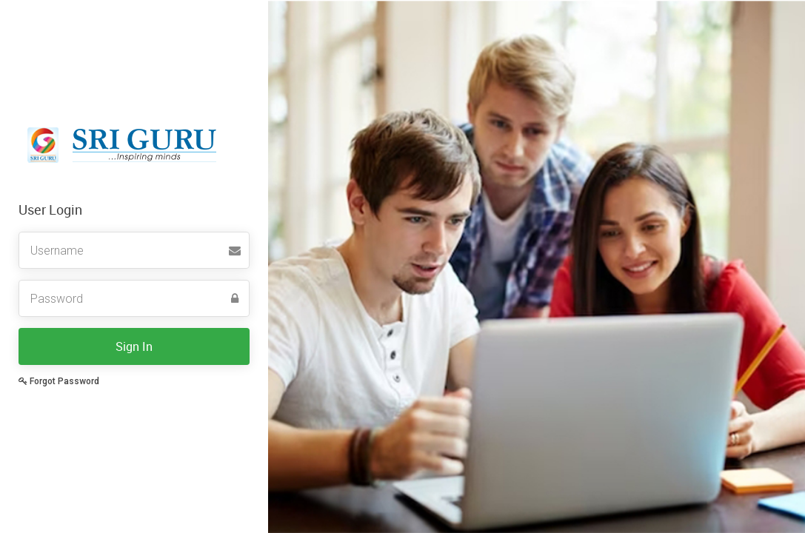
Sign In (134, 346)
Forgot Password (59, 381)
